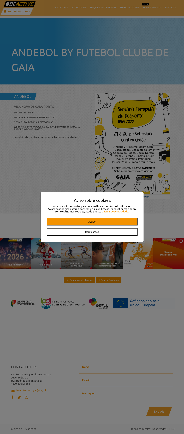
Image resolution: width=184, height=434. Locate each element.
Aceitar (92, 221)
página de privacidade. (115, 211)
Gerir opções (92, 232)
